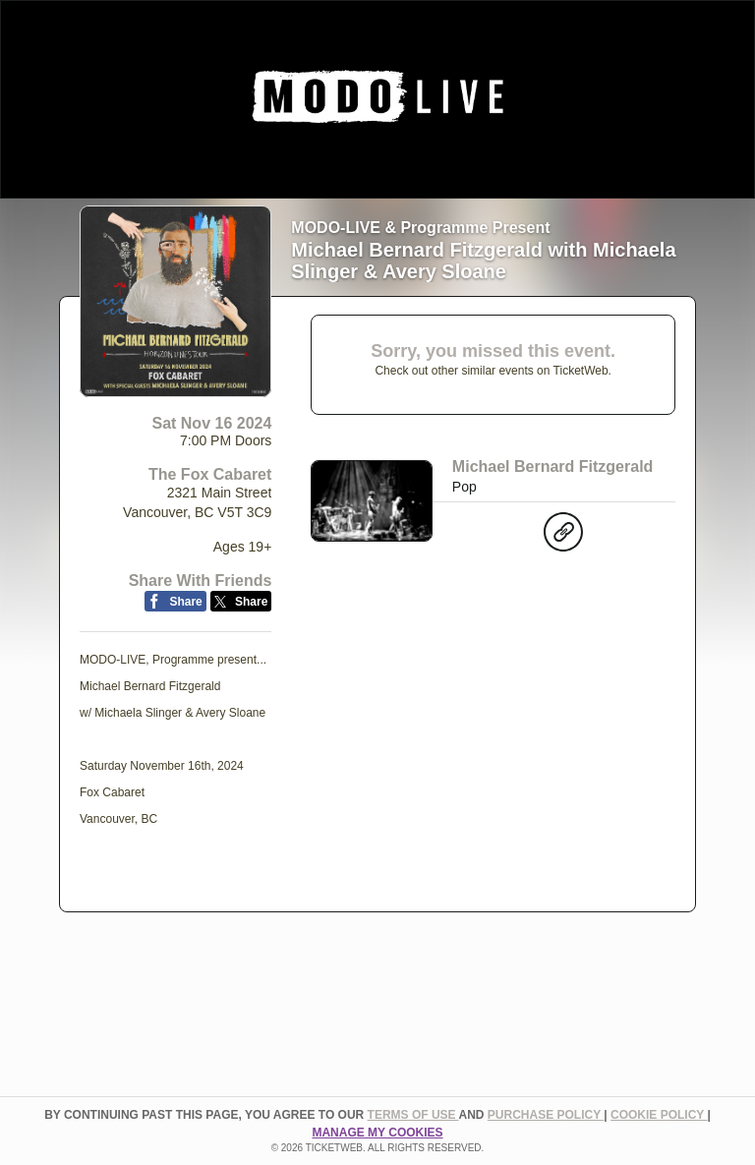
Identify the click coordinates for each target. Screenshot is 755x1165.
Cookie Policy (658, 1115)
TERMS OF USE (413, 1115)
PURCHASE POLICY (546, 1115)
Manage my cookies (377, 1132)
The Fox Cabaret (209, 474)
